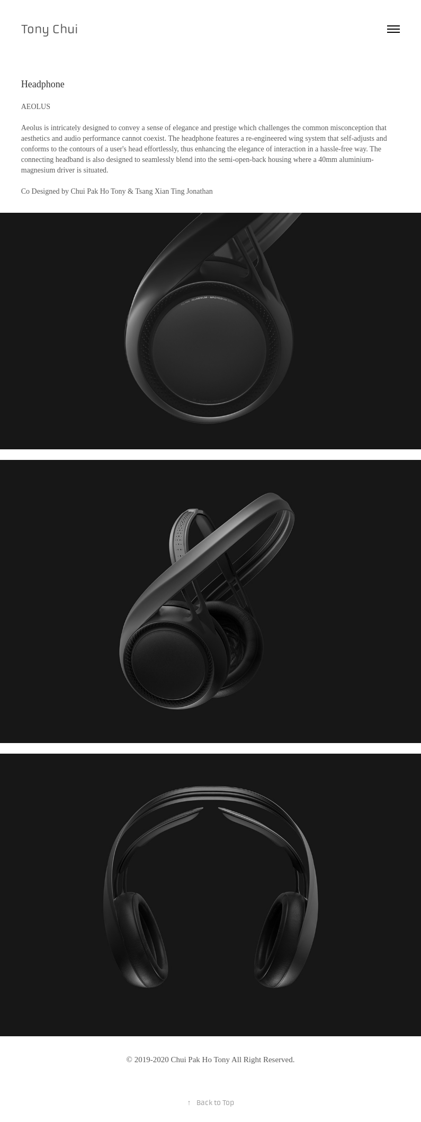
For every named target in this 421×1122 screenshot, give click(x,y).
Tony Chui (49, 29)
